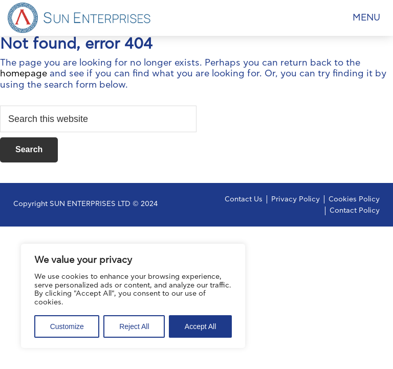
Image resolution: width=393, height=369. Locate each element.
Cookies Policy (354, 199)
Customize (67, 326)
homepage (23, 73)
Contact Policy (355, 210)
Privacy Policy (295, 199)
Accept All (200, 326)
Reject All (134, 326)
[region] (133, 295)
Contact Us (244, 199)
